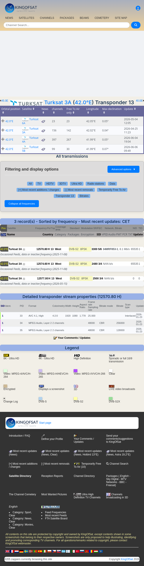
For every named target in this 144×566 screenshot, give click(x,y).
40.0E (139, 100)
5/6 (100, 249)
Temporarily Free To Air (112, 189)
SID (99, 234)
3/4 (100, 263)
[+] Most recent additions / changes (38, 189)
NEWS (9, 17)
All (30, 183)
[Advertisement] (72, 63)
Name (11, 234)
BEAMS (84, 17)
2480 (95, 263)
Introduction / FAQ (19, 435)
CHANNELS (47, 17)
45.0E (4, 100)
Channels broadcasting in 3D (117, 496)
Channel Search (117, 463)
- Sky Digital (118, 477)
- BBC (121, 482)
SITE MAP (121, 17)
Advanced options (123, 169)
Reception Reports (52, 476)
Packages (112, 476)
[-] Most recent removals (79, 189)
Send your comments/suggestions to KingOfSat (119, 438)
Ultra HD (77, 183)
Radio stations (95, 183)
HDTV (50, 183)
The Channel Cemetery (22, 494)
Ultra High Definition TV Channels (87, 496)
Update (138, 234)
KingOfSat (127, 559)
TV (39, 183)
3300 (94, 249)
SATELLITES (26, 17)
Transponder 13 (65, 195)
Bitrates (84, 195)
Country (48, 234)
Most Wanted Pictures (54, 494)
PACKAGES (67, 17)
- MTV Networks (116, 481)
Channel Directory (84, 476)
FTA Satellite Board (56, 518)
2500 (96, 278)
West (58, 249)
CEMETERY (102, 17)
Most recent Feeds (56, 515)
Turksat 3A (57, 102)
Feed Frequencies (55, 512)
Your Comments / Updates (74, 337)
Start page (28, 422)
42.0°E (83, 102)
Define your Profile (52, 437)
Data (112, 183)
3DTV (62, 183)
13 (52, 249)
